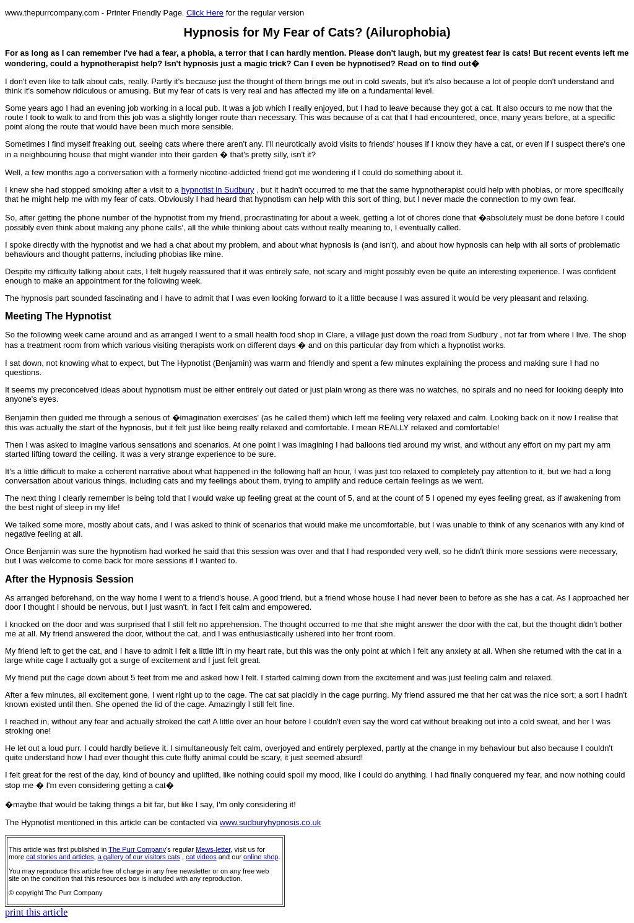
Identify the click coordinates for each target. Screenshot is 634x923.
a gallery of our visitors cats (139, 856)
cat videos (201, 856)
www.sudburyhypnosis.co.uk (270, 822)
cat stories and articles (59, 856)
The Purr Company (137, 849)
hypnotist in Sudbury (217, 189)
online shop (260, 856)
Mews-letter (213, 849)
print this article (36, 912)
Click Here (205, 12)
